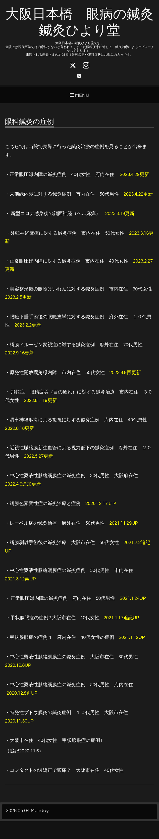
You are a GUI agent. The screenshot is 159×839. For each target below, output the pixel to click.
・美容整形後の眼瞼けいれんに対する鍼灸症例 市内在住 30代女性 (78, 289)
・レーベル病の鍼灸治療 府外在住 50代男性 (55, 523)
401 (54, 740)
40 (64, 770)
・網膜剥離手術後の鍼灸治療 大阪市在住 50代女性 (62, 543)
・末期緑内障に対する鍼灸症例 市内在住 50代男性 (62, 194)
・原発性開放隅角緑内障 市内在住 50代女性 (55, 373)
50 (69, 685)
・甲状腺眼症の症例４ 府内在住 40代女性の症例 (59, 637)
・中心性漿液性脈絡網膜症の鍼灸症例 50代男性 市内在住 (69, 570)
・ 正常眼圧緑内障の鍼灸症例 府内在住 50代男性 (60, 598)
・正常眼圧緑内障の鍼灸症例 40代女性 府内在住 (77, 174)
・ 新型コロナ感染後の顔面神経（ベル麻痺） (53, 214)
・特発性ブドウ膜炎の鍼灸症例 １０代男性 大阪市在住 (66, 713)
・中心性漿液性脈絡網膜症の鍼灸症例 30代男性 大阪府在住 (71, 476)
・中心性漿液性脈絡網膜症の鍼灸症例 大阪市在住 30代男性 (71, 657)
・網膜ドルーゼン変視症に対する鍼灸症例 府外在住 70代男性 (74, 345)
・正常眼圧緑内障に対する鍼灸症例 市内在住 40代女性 (66, 261)
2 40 (53, 618)
